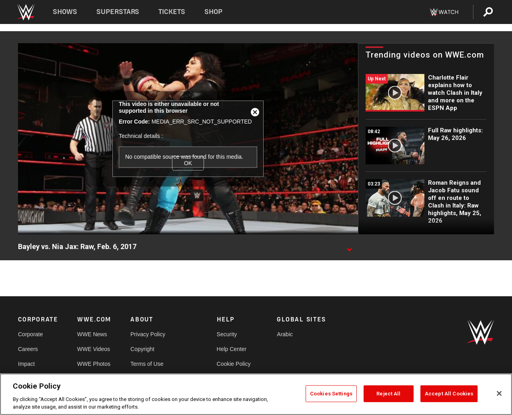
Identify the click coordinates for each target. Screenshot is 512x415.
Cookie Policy (234, 364)
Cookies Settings (331, 394)
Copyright (142, 349)
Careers (28, 349)
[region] (256, 394)
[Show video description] (349, 247)
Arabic (285, 334)
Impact (26, 364)
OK (188, 163)
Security (227, 334)
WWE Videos (93, 349)
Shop (213, 12)
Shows (65, 12)
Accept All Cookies (449, 394)
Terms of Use (146, 364)
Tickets (171, 12)
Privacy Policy (147, 334)
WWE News (92, 334)
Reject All (388, 394)
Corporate (30, 334)
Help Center (232, 349)
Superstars (118, 12)
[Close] (499, 393)
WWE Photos (93, 364)
